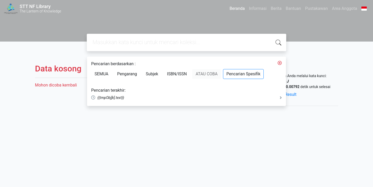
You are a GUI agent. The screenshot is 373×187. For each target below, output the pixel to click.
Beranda (237, 8)
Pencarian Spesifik (243, 73)
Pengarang (127, 73)
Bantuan (293, 8)
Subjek (152, 73)
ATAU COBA (207, 73)
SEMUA (101, 73)
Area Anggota (344, 8)
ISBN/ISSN (177, 73)
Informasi (258, 8)
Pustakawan (316, 8)
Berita (276, 8)
